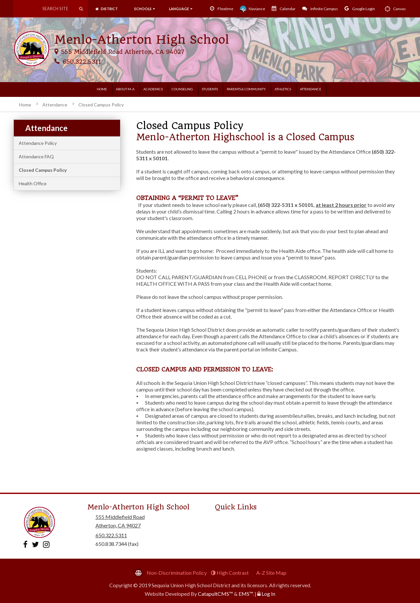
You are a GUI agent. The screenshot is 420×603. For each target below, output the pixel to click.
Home (102, 89)
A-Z (271, 573)
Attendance (310, 89)
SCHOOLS (144, 9)
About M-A (125, 89)
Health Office (33, 183)
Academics (153, 89)
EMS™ (246, 594)
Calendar (284, 8)
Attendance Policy (38, 143)
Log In (268, 594)
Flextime (221, 8)
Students (210, 89)
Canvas (394, 9)
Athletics (283, 89)
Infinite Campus (320, 8)
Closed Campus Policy (101, 104)
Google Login (360, 8)
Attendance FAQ (36, 156)
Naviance (252, 9)
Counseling (182, 89)
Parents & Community (246, 89)
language (181, 9)
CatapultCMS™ (215, 594)
